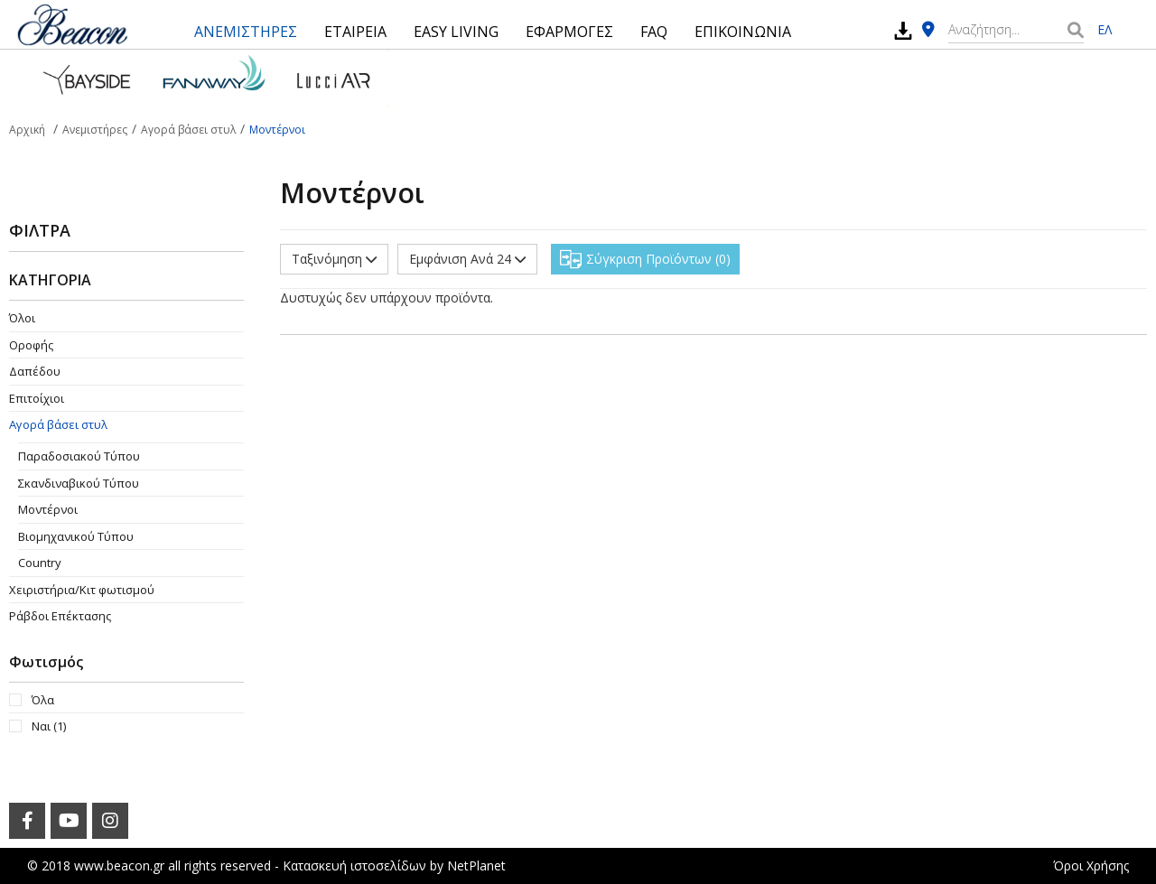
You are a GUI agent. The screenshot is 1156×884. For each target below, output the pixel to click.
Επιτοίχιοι (36, 398)
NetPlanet (476, 865)
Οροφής (31, 345)
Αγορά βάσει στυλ (58, 424)
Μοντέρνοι (48, 509)
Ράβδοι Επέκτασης (60, 616)
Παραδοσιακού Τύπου (79, 456)
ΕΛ (1104, 29)
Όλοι (22, 318)
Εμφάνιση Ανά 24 (467, 258)
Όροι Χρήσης (1091, 865)
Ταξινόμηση (334, 258)
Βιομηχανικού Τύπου (76, 536)
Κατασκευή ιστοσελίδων (354, 865)
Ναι (49, 726)
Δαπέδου (35, 371)
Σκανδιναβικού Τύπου (78, 483)
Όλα (43, 700)
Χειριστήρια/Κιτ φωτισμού (81, 590)
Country (39, 562)
